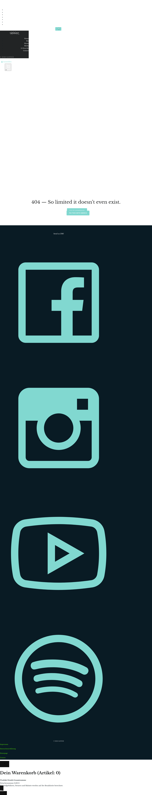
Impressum (4, 744)
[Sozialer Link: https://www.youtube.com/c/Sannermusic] (59, 612)
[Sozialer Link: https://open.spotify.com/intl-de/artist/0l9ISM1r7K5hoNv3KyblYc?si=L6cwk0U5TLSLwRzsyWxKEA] (59, 737)
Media (58, 17)
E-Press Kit (56, 19)
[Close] (4, 764)
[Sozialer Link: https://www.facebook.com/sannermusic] (59, 361)
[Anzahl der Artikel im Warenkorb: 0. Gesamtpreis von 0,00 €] (8, 67)
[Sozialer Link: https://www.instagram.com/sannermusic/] (59, 486)
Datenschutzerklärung (8, 749)
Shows (58, 14)
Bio (59, 12)
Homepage (4, 753)
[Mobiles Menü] (58, 29)
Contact (57, 22)
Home (59, 10)
